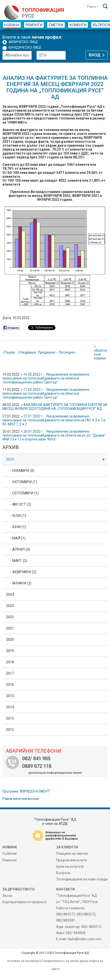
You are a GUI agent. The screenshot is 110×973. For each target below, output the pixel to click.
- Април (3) (20, 549)
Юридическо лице (25, 47)
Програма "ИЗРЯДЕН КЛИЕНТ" (26, 791)
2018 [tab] (10, 662)
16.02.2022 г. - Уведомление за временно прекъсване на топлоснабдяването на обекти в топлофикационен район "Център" (46, 378)
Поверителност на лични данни (64, 961)
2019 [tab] (10, 651)
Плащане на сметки (72, 853)
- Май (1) (18, 538)
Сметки (56, 25)
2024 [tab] (10, 594)
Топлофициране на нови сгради (82, 879)
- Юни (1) (18, 527)
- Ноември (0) (22, 470)
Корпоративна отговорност (24, 902)
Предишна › (47, 352)
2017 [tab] (10, 673)
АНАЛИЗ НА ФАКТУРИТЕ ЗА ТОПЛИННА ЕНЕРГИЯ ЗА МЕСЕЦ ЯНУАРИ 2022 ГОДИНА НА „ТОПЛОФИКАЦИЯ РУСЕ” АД (54, 407)
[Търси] (105, 6)
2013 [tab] (10, 718)
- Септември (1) (24, 493)
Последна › (67, 352)
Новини (11, 25)
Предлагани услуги (71, 860)
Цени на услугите (70, 866)
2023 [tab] (10, 606)
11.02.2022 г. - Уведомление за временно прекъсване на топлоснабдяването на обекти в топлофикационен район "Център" (46, 393)
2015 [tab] (10, 696)
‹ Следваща (26, 352)
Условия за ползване (23, 961)
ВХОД (94, 55)
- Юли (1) (18, 515)
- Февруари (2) (23, 572)
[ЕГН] (51, 55)
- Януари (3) (20, 583)
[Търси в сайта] (92, 6)
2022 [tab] (10, 617)
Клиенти (78, 25)
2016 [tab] (10, 684)
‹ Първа (9, 352)
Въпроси (63, 873)
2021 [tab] (10, 628)
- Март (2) (18, 560)
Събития (9, 853)
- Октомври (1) (23, 482)
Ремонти (34, 25)
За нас (7, 896)
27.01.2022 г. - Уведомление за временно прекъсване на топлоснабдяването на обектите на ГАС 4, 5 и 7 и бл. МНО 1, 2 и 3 (53, 420)
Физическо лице (23, 42)
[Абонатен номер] (17, 55)
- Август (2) (20, 504)
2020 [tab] (10, 639)
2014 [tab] (10, 707)
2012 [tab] (10, 729)
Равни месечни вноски (20, 799)
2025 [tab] (55, 459)
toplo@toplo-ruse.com (84, 939)
